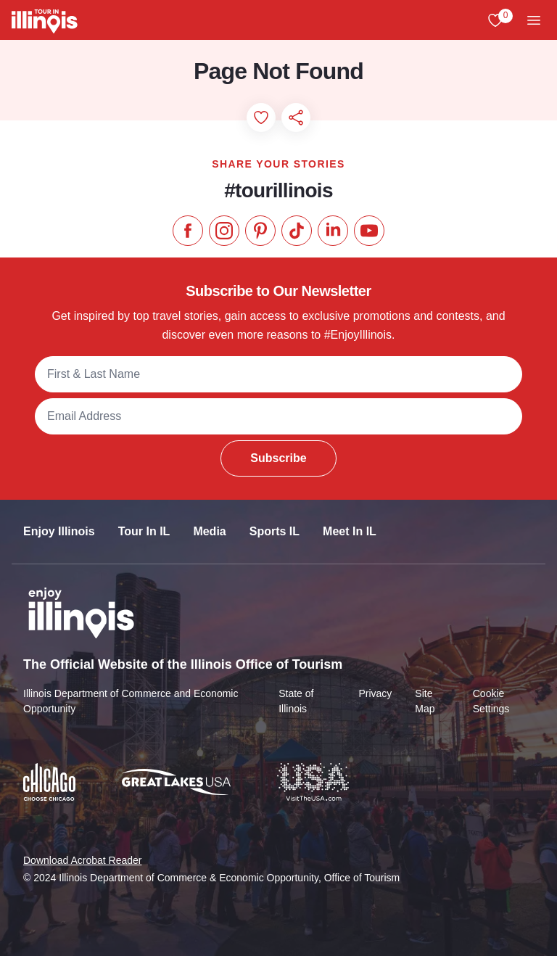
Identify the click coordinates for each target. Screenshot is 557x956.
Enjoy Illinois (59, 531)
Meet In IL (349, 531)
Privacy (375, 693)
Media (209, 531)
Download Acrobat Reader (82, 860)
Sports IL (274, 531)
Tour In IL (144, 531)
